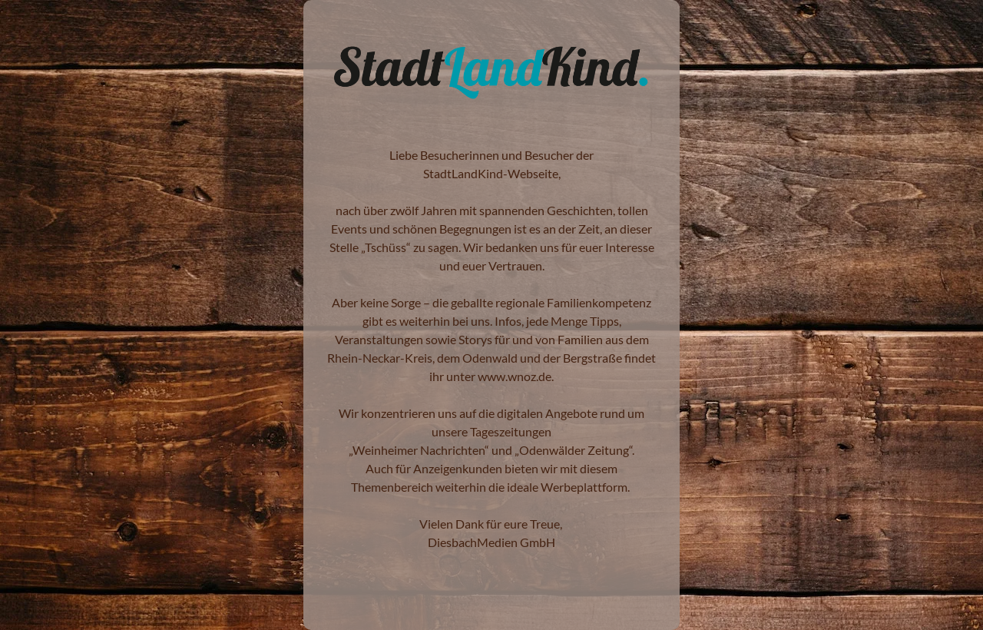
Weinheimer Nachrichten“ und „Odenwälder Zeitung (490, 450)
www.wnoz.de (514, 376)
